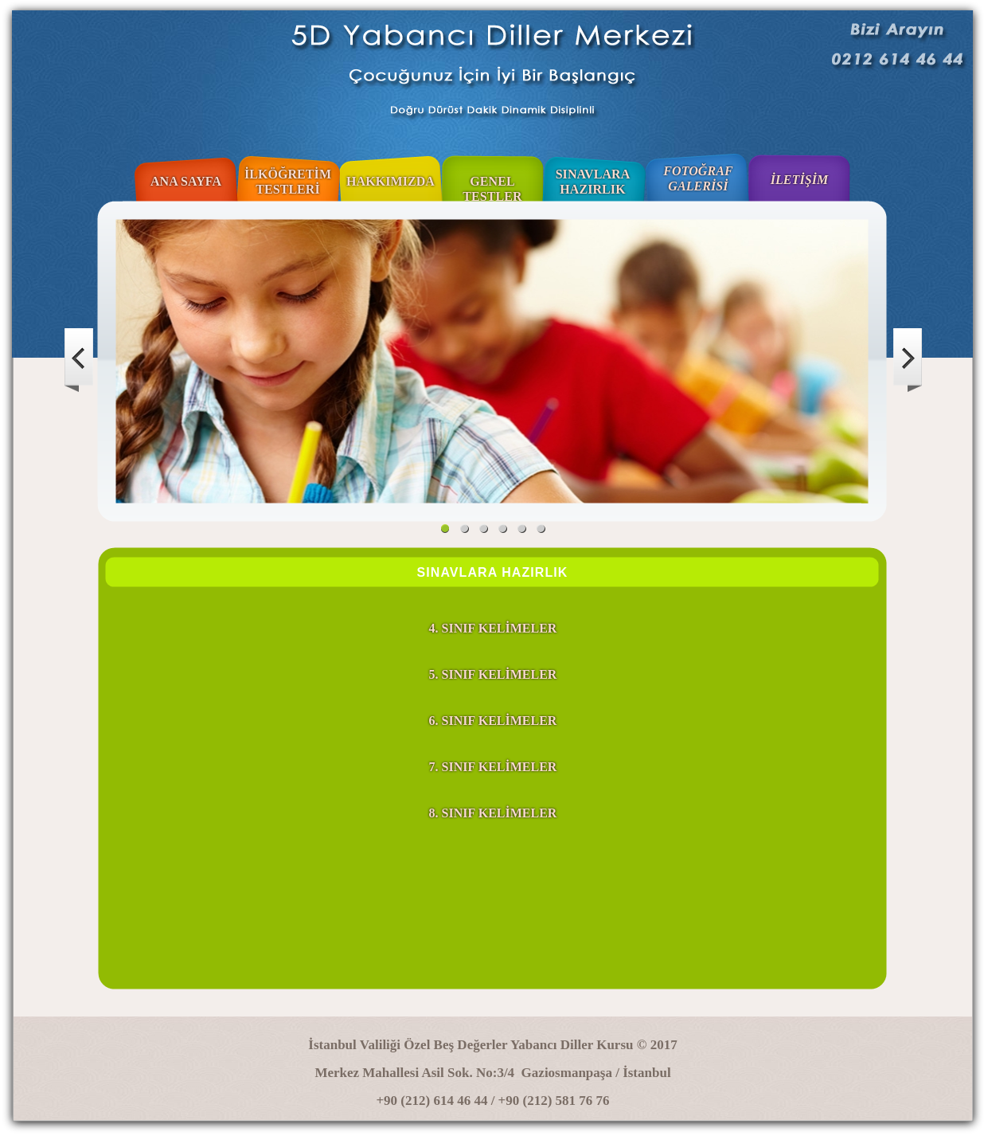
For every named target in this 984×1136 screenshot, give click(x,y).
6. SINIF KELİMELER (493, 720)
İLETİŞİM (800, 179)
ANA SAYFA (185, 181)
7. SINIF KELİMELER (493, 767)
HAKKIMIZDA (390, 181)
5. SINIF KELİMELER (493, 674)
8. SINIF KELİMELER (493, 813)
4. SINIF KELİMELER (493, 628)
